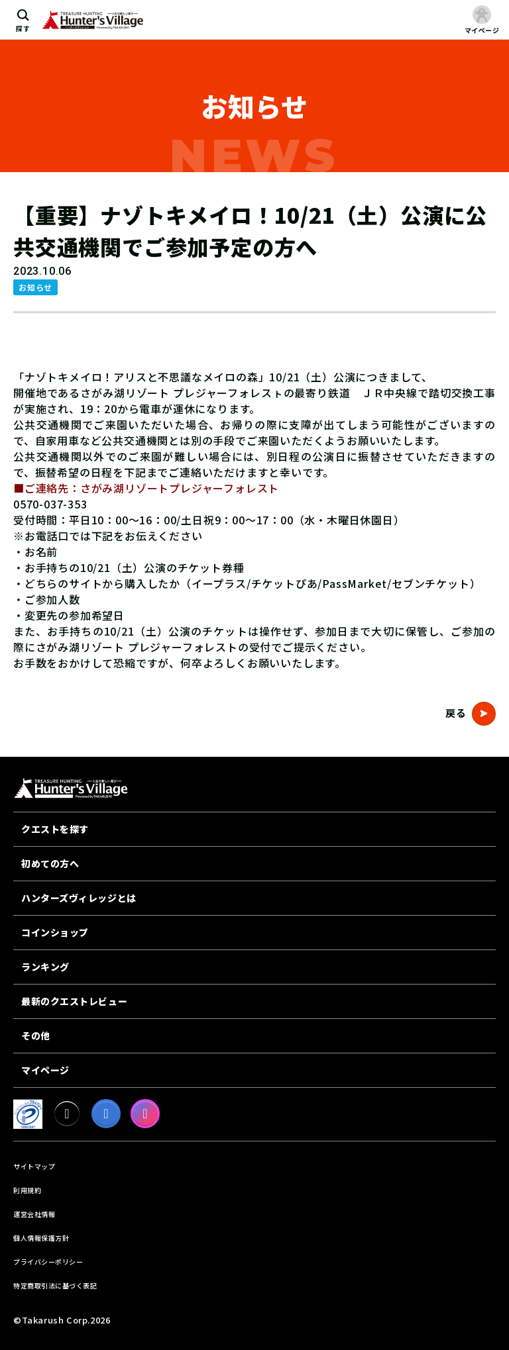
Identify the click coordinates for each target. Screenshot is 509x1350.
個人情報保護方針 (41, 1238)
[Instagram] (145, 1113)
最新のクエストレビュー (74, 1001)
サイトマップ (34, 1166)
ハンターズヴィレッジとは (79, 897)
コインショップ (55, 932)
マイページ (45, 1070)
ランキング (45, 966)
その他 (35, 1035)
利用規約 (27, 1190)
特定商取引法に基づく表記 (55, 1285)
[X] (67, 1113)
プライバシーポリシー (48, 1262)
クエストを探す (55, 829)
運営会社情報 (34, 1214)
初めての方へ (50, 863)
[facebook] (106, 1113)
